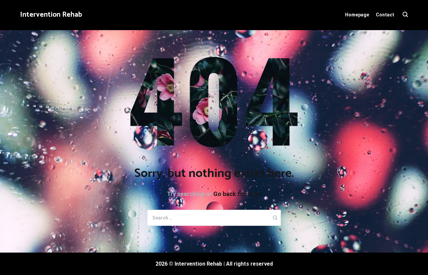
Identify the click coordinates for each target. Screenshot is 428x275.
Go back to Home (237, 193)
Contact (385, 14)
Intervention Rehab (51, 14)
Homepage (357, 14)
